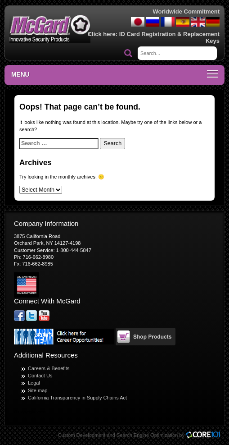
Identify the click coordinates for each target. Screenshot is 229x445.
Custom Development (82, 435)
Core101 (205, 435)
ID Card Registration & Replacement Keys (169, 37)
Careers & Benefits (48, 368)
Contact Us (40, 375)
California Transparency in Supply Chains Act (77, 397)
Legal (34, 382)
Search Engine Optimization (147, 435)
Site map (37, 390)
